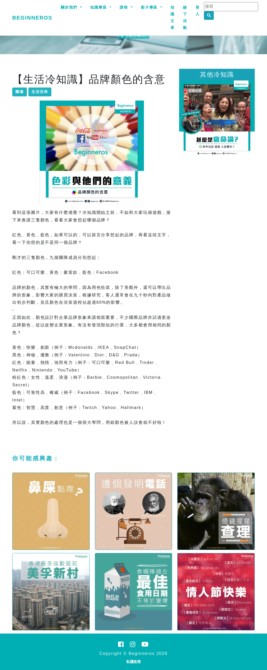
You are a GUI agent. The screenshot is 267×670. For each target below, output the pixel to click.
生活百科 (40, 92)
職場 (19, 92)
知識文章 (173, 17)
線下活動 (185, 17)
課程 (125, 7)
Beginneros (32, 18)
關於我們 (70, 7)
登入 (198, 10)
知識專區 (99, 7)
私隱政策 (133, 662)
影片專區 (150, 7)
